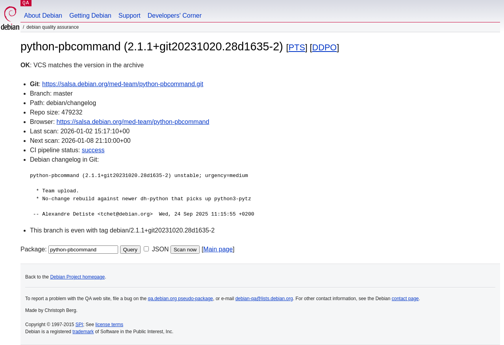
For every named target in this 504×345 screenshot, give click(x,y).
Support (130, 15)
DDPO (324, 47)
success (93, 150)
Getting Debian (90, 15)
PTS (297, 47)
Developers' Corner (175, 15)
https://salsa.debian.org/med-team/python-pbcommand (133, 121)
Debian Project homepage (77, 277)
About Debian (43, 15)
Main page (218, 249)
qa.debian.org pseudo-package (180, 298)
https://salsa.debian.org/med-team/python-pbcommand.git (122, 84)
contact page (405, 298)
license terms (109, 324)
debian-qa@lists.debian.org (264, 298)
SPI (79, 324)
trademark (83, 331)
